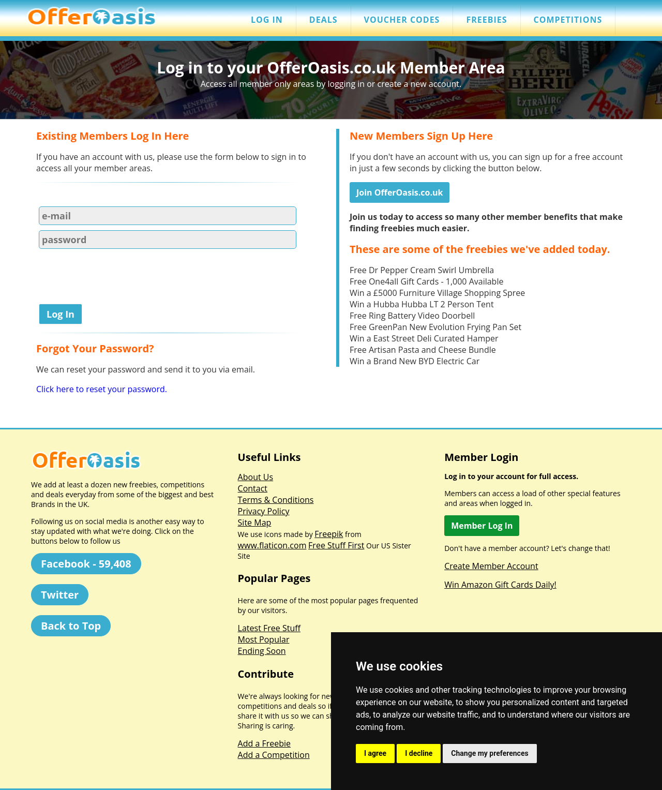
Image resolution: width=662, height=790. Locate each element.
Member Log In (482, 525)
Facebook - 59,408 (86, 564)
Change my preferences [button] (489, 753)
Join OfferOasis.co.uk (399, 192)
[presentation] (114, 278)
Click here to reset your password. (101, 389)
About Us (256, 477)
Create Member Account (491, 566)
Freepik (328, 534)
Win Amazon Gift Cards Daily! (500, 584)
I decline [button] (418, 753)
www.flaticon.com (272, 545)
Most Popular (264, 639)
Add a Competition (274, 755)
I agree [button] (375, 753)
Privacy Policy (264, 511)
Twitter (60, 595)
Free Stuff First (336, 545)
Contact (252, 488)
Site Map (255, 522)
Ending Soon (262, 651)
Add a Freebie (264, 743)
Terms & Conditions (276, 499)
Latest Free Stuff (269, 628)
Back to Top (71, 626)
